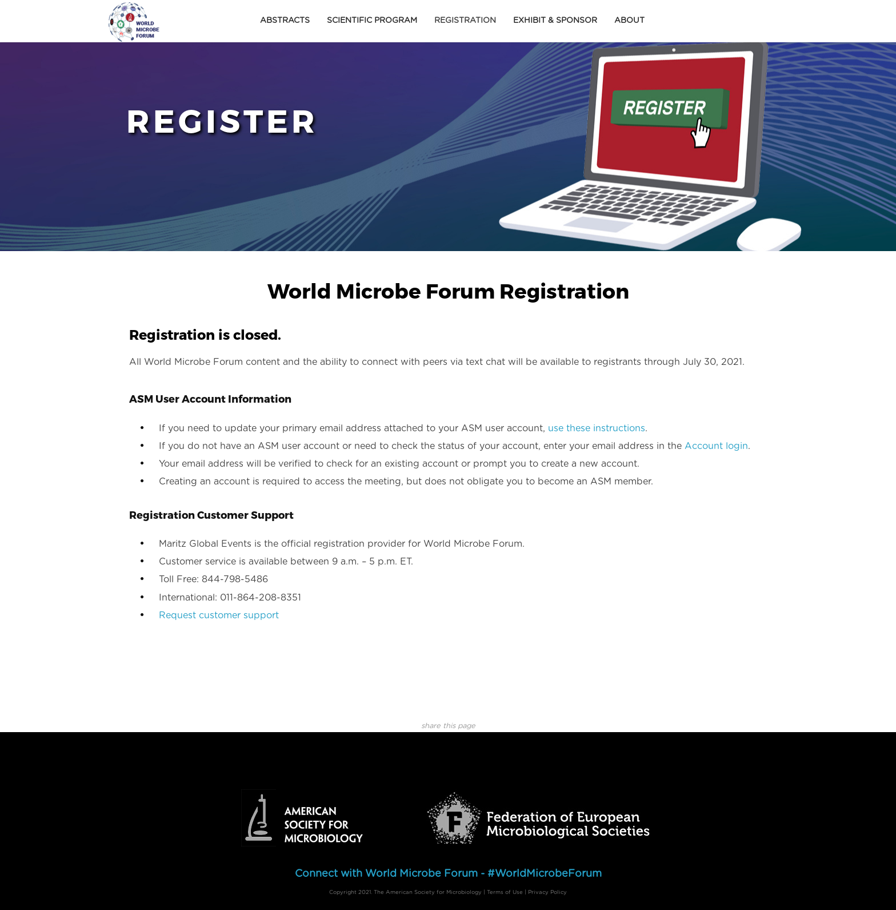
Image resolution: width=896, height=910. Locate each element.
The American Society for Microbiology (428, 892)
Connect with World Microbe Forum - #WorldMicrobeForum (448, 874)
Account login (716, 446)
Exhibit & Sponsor (555, 21)
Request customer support (219, 615)
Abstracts (285, 21)
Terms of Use (505, 892)
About (629, 21)
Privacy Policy (547, 892)
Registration (465, 21)
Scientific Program (372, 21)
